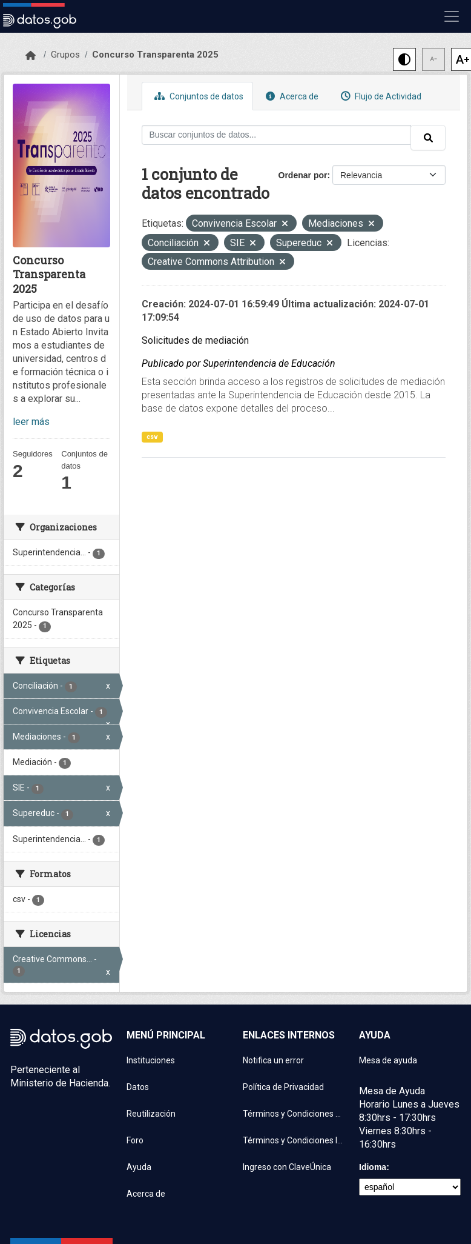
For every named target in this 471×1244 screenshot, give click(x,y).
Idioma (372, 1167)
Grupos (65, 54)
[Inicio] (30, 55)
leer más (31, 421)
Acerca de (290, 96)
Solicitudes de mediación (195, 340)
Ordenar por (303, 175)
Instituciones (151, 1060)
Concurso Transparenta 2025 (155, 54)
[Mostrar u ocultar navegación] (451, 16)
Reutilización (151, 1114)
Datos (138, 1087)
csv (152, 437)
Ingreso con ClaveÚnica (287, 1167)
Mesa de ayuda (388, 1060)
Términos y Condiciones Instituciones (293, 1140)
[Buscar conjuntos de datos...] (277, 135)
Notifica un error (273, 1060)
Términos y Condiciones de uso (293, 1114)
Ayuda (139, 1167)
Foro (135, 1140)
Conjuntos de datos (197, 96)
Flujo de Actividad (379, 96)
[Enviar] (428, 137)
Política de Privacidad (283, 1087)
